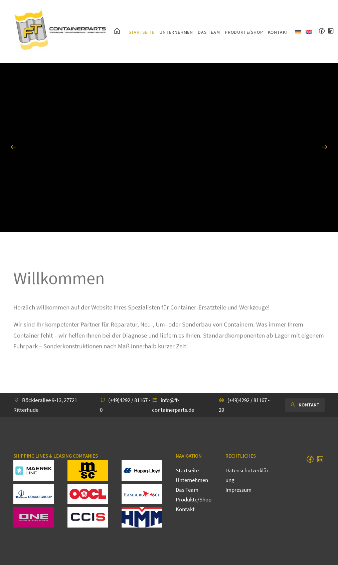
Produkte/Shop (244, 32)
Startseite (142, 32)
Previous (13, 150)
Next (325, 150)
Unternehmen (176, 32)
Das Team (209, 32)
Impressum (238, 489)
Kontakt (278, 32)
